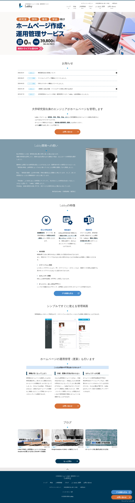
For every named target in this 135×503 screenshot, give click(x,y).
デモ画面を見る (67, 293)
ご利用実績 (58, 482)
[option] (67, 33)
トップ (45, 482)
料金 (51, 482)
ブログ (67, 482)
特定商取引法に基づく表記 (102, 3)
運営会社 (114, 3)
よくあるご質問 (76, 482)
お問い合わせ (67, 132)
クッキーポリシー (68, 492)
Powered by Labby (128, 501)
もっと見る (67, 461)
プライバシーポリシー (87, 3)
